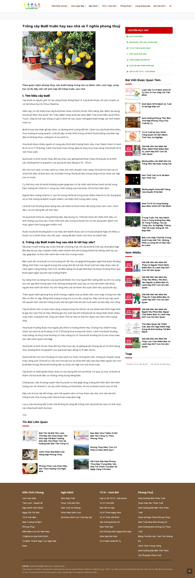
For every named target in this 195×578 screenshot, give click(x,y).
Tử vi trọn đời (107, 503)
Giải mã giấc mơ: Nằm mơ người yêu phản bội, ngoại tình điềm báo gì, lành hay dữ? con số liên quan (156, 313)
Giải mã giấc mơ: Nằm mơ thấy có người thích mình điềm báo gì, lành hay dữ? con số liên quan (156, 266)
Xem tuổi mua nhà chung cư (152, 522)
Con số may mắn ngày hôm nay (115, 531)
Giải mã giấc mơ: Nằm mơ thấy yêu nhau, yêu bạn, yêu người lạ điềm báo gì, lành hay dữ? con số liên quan (155, 282)
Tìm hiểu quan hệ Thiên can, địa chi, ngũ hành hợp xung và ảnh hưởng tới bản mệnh (156, 328)
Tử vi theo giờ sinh (109, 517)
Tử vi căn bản (29, 517)
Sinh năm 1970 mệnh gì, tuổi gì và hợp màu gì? (156, 105)
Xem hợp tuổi (68, 498)
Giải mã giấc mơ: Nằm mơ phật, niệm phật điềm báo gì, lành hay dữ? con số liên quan (155, 150)
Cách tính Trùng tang (149, 546)
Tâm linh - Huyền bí (32, 503)
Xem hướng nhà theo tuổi (151, 498)
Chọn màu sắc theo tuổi (150, 503)
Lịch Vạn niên (29, 498)
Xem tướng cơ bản (31, 522)
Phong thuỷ (125, 6)
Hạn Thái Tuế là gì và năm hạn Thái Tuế (155, 176)
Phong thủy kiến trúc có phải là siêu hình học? (103, 448)
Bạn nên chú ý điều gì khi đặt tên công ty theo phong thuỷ (103, 436)
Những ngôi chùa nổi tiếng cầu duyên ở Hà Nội (156, 190)
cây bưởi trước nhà (160, 364)
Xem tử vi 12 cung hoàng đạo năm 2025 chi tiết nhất (156, 204)
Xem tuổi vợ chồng (70, 508)
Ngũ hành (93, 6)
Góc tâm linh (159, 6)
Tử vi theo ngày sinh (110, 512)
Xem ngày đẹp (77, 6)
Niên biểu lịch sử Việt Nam (35, 531)
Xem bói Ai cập (107, 508)
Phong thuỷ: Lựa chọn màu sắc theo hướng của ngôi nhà (53, 468)
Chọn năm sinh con (71, 512)
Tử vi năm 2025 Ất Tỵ (110, 541)
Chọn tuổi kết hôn (70, 503)
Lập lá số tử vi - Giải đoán (113, 498)
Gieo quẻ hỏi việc (108, 536)
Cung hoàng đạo (142, 6)
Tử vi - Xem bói (109, 6)
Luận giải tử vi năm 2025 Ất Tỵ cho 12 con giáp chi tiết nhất (156, 92)
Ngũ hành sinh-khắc (32, 508)
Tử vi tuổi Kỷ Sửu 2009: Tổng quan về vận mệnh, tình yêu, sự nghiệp (155, 135)
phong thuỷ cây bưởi (137, 364)
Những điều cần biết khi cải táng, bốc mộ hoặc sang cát (157, 162)
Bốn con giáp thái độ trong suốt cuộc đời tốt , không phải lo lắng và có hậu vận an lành (156, 241)
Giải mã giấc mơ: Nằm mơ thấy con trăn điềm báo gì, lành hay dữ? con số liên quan (156, 343)
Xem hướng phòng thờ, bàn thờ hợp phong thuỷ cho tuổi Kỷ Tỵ (156, 121)
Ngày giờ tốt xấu (30, 512)
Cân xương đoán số (110, 522)
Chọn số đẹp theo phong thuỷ (154, 517)
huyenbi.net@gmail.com (40, 566)
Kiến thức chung (59, 6)
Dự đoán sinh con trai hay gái (76, 517)
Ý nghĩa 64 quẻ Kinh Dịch (35, 536)
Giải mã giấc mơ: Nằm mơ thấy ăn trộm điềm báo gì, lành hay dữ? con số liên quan (156, 298)
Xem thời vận (106, 527)
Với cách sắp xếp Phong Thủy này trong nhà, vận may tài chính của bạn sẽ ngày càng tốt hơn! (103, 465)
